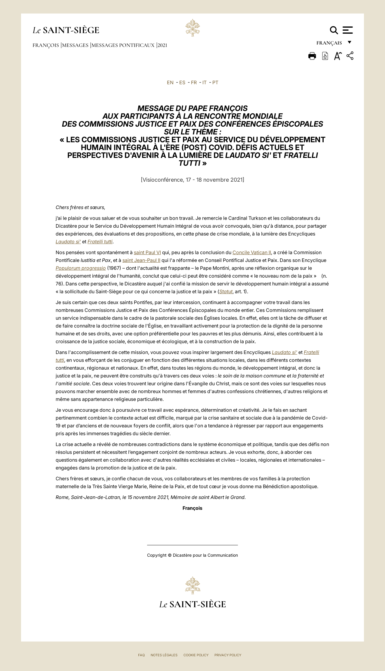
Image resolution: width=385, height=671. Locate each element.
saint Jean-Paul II (141, 260)
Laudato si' (68, 242)
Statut (226, 291)
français (330, 44)
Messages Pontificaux (123, 45)
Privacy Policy (227, 655)
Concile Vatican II (252, 252)
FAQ (141, 655)
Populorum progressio (81, 268)
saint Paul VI (147, 252)
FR (194, 82)
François (46, 45)
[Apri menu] (347, 30)
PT (215, 82)
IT (204, 82)
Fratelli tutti (100, 242)
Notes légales (164, 655)
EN (170, 82)
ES (182, 82)
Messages (76, 45)
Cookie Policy (195, 655)
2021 (162, 45)
